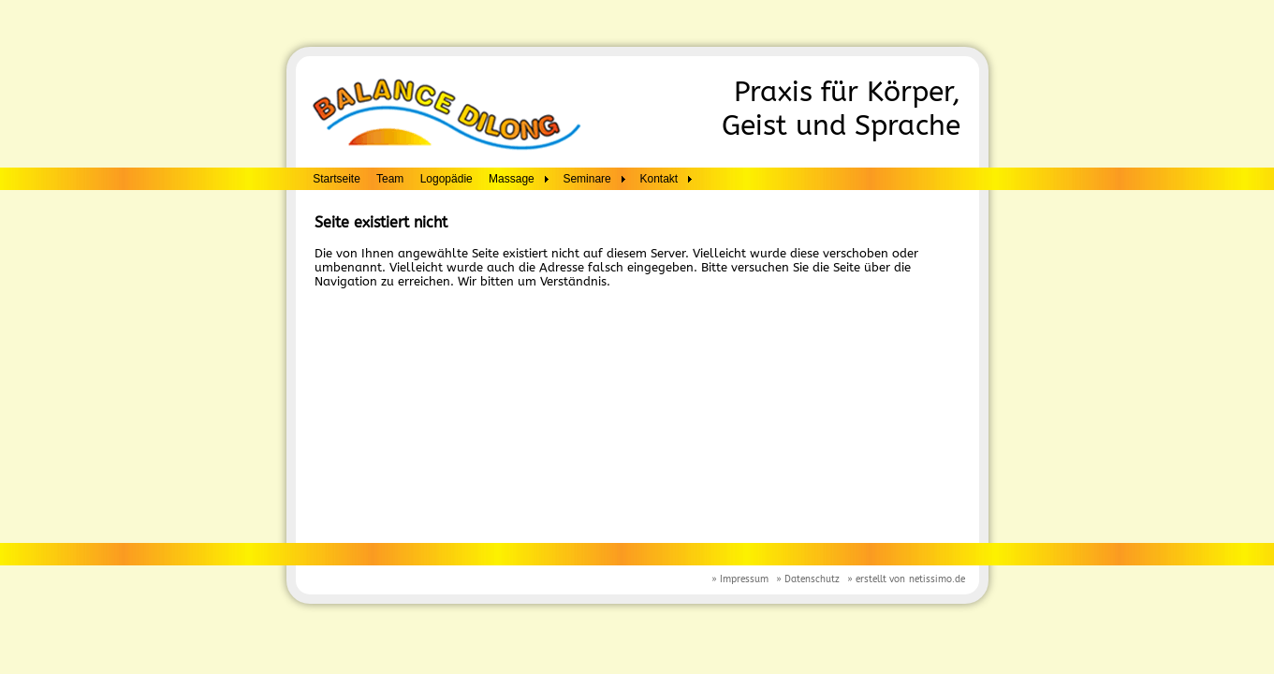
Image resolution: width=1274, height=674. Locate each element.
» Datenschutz (808, 579)
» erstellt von (876, 579)
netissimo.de (937, 579)
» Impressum (740, 579)
